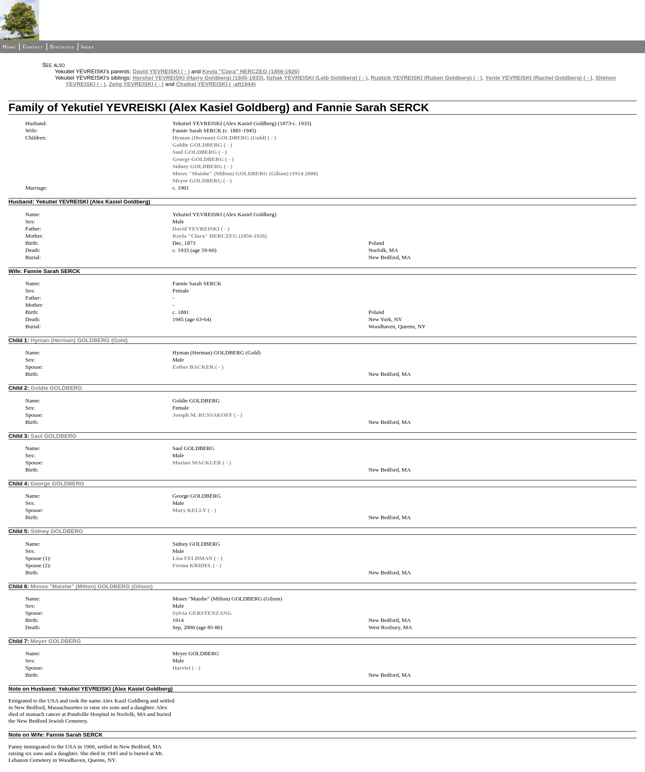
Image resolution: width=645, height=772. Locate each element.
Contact (32, 47)
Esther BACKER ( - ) (197, 367)
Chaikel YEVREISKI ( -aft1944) (216, 84)
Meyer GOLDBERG (56, 641)
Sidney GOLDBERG (57, 531)
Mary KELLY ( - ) (194, 510)
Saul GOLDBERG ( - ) (199, 152)
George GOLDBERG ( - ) (203, 159)
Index (87, 47)
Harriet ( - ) (186, 668)
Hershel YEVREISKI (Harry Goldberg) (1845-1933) (198, 78)
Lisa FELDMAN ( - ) (197, 558)
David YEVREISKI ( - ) (161, 71)
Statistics (62, 47)
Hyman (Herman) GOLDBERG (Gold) (79, 340)
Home (9, 47)
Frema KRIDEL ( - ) (196, 565)
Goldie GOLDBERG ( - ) (202, 145)
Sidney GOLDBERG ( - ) (202, 166)
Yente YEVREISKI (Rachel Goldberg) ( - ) (538, 78)
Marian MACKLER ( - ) (201, 462)
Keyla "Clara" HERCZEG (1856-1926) (250, 71)
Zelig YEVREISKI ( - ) (136, 84)
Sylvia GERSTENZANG (201, 613)
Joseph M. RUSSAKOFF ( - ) (207, 415)
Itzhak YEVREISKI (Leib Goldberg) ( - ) (317, 78)
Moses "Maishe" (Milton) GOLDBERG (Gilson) (92, 586)
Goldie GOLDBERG (56, 388)
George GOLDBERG (57, 483)
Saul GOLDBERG (54, 436)
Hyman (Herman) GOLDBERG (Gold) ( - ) (224, 137)
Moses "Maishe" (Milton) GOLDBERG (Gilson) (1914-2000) (245, 173)
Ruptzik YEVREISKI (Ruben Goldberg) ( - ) (426, 78)
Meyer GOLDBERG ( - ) (201, 180)
